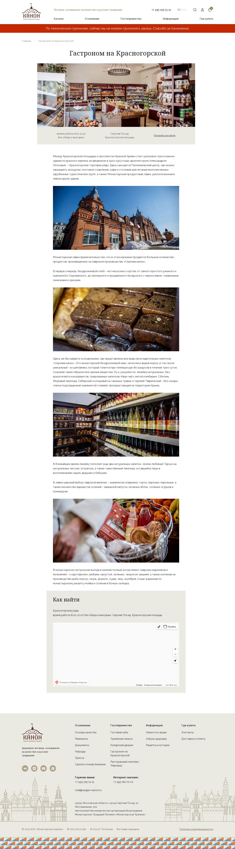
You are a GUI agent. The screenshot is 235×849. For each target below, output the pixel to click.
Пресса (79, 757)
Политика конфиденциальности (196, 829)
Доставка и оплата (193, 738)
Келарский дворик (121, 745)
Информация (171, 18)
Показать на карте (164, 135)
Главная (26, 41)
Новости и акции (156, 732)
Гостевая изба (119, 732)
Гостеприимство (131, 18)
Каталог (59, 18)
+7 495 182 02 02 (123, 781)
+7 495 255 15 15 (84, 781)
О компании (92, 18)
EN (185, 9)
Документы (82, 745)
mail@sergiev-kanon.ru (88, 790)
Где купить (206, 18)
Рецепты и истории (157, 745)
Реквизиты (81, 738)
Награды (80, 751)
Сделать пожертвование (90, 764)
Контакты (188, 732)
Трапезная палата (121, 738)
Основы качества (85, 732)
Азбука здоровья (156, 738)
